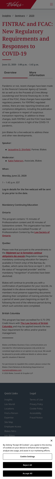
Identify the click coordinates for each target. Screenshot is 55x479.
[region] (27, 457)
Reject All (27, 465)
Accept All (27, 473)
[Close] (51, 440)
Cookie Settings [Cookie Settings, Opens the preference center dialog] (27, 456)
